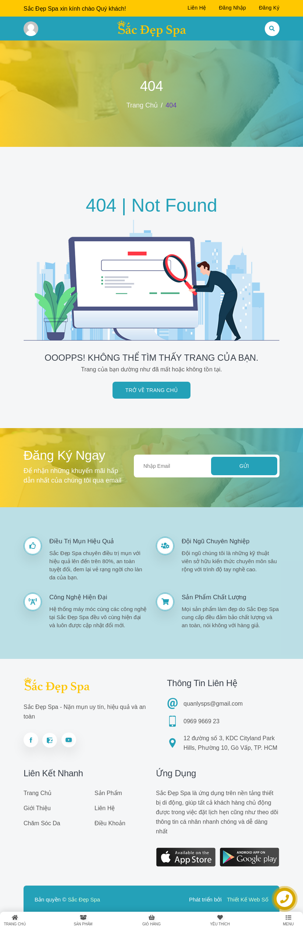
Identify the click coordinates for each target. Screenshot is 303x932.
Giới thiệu (37, 808)
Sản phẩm (108, 793)
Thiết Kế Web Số (247, 899)
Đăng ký (269, 8)
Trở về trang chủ (151, 390)
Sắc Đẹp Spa (84, 899)
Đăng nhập (232, 8)
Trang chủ (142, 105)
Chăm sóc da (42, 823)
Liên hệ (197, 8)
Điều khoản (110, 823)
